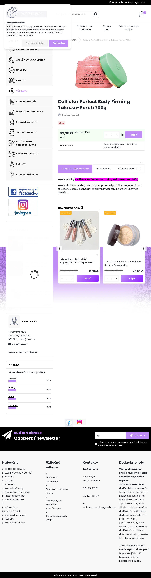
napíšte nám (20, 344)
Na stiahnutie (103, 168)
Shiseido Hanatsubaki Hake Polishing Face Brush (36, 266)
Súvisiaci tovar (129, 169)
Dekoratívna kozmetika (26, 112)
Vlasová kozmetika (23, 154)
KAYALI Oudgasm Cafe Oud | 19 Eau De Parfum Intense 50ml (37, 241)
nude (11, 396)
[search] (95, 14)
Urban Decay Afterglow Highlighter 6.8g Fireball (37, 293)
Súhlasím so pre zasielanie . (122, 444)
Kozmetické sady (22, 101)
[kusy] (110, 134)
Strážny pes (107, 28)
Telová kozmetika (22, 132)
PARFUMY (17, 164)
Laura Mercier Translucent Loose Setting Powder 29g (123, 263)
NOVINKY (17, 70)
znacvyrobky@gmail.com (101, 507)
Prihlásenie (117, 2)
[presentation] (59, 248)
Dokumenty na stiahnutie (85, 28)
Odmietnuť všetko (35, 43)
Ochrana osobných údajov (128, 28)
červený (12, 378)
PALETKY (17, 81)
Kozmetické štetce (23, 174)
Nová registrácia (136, 2)
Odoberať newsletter (37, 438)
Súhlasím (59, 43)
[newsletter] (137, 435)
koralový (13, 405)
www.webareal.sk (87, 575)
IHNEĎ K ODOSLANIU (23, 49)
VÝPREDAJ (18, 91)
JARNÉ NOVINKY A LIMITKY (27, 60)
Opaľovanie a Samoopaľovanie (22, 143)
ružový (11, 387)
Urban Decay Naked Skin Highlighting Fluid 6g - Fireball (77, 261)
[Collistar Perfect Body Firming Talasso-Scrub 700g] (101, 70)
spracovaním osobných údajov (127, 442)
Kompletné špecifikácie (75, 168)
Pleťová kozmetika (23, 122)
